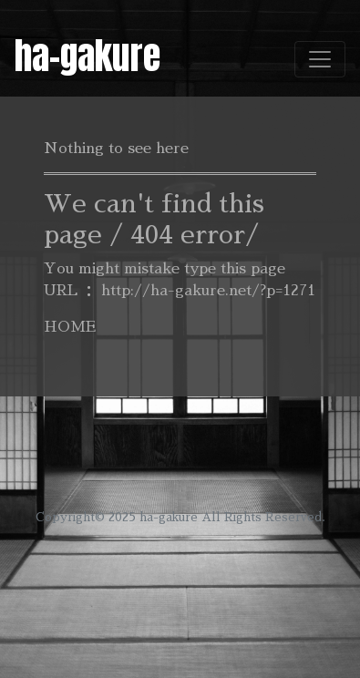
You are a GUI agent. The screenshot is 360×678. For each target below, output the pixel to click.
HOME (70, 327)
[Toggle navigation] (319, 59)
